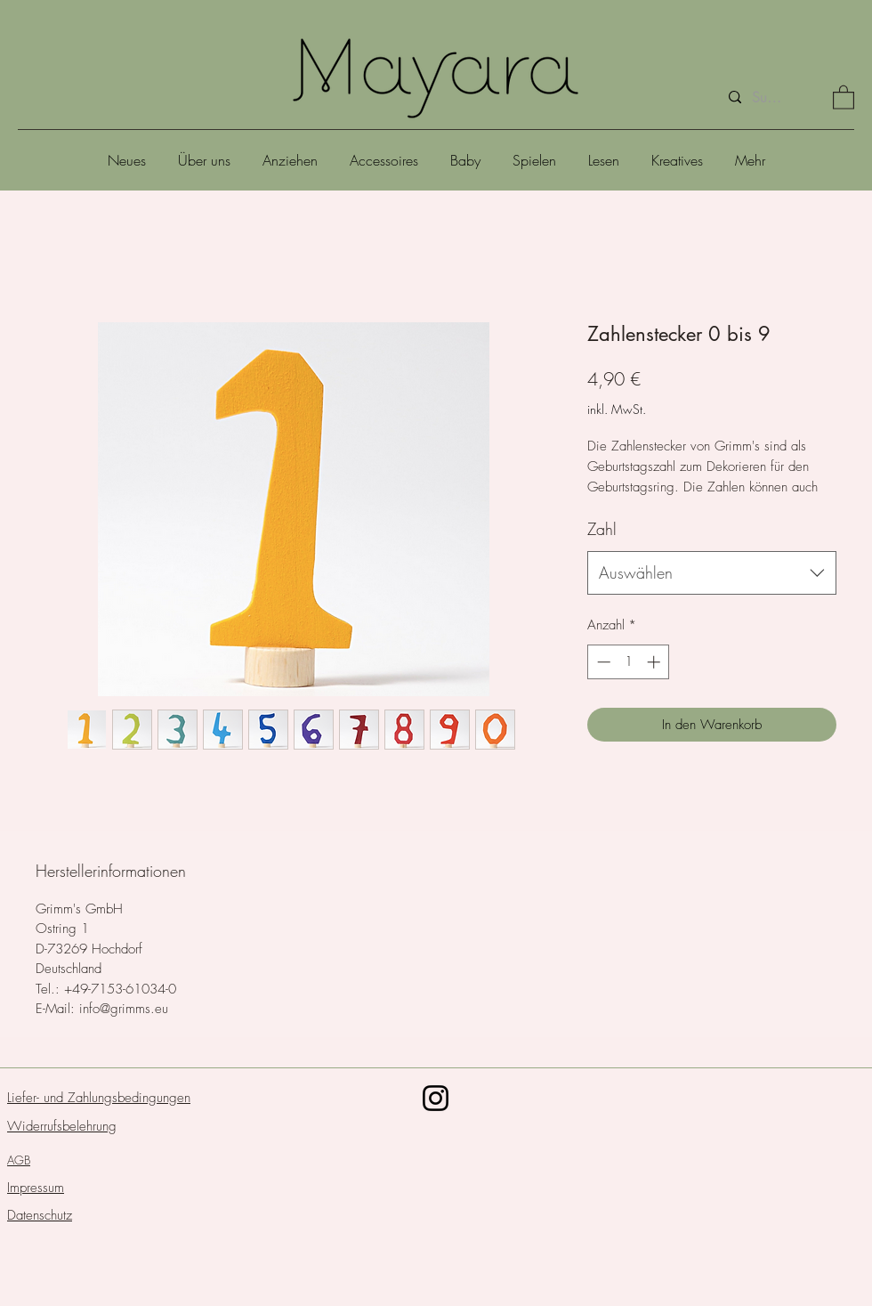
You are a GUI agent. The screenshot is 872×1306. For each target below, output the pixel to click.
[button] (843, 97)
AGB (18, 1160)
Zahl (602, 528)
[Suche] (768, 97)
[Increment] (655, 661)
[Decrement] (602, 661)
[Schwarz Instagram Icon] (435, 1098)
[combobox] (711, 573)
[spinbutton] (628, 661)
